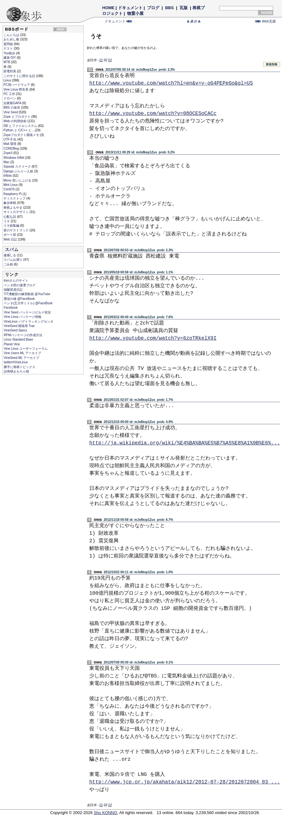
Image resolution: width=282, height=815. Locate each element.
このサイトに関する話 (19, 76)
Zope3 (8, 153)
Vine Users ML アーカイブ (22, 353)
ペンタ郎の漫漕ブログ (19, 285)
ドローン (10, 98)
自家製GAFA (12, 103)
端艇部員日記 (13, 289)
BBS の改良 (12, 107)
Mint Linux (11, 185)
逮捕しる (10, 255)
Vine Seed (11, 112)
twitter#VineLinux (16, 362)
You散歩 (9, 53)
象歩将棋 (10, 203)
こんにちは (11, 35)
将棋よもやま (13, 207)
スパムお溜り (13, 259)
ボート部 (10, 234)
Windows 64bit (14, 157)
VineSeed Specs (15, 330)
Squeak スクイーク (17, 166)
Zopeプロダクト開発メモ (21, 135)
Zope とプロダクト (17, 116)
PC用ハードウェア (17, 84)
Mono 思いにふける (17, 180)
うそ (7, 221)
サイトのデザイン (16, 212)
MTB (7, 62)
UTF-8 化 (10, 139)
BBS (169, 7)
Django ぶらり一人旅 (18, 171)
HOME (108, 7)
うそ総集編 (11, 225)
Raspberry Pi (13, 194)
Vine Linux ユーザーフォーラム (26, 348)
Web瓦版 (265, 21)
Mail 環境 (10, 144)
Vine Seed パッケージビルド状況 (27, 312)
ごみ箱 (8, 264)
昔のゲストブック (16, 230)
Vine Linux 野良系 (16, 89)
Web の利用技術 (15, 121)
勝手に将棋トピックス (19, 367)
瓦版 (183, 7)
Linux (7, 80)
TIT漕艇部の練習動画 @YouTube (27, 294)
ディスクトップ (14, 198)
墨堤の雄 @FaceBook (19, 298)
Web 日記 (10, 239)
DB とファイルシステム (20, 126)
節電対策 (10, 71)
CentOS (9, 189)
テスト (8, 48)
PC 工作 (9, 94)
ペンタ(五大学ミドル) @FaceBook (28, 303)
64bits (8, 175)
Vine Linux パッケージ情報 (22, 316)
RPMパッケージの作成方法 (23, 335)
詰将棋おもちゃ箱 (16, 371)
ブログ (153, 7)
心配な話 (10, 216)
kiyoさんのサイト (16, 280)
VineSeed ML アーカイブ (21, 358)
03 (110, 60)
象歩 (193, 21)
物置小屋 (135, 13)
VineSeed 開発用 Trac (19, 326)
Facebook (11, 307)
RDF (60, 29)
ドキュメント (130, 7)
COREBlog (11, 148)
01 (101, 60)
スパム (12, 249)
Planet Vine (12, 344)
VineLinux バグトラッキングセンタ (28, 321)
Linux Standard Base (18, 339)
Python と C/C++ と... (19, 130)
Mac (6, 162)
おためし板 (11, 39)
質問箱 (8, 44)
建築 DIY (10, 57)
